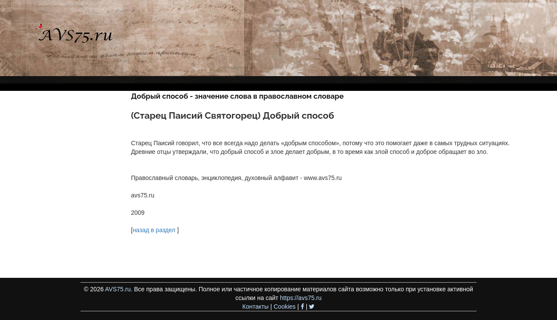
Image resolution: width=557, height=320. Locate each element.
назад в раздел (154, 230)
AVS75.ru (118, 289)
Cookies (285, 306)
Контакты (255, 306)
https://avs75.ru (301, 297)
